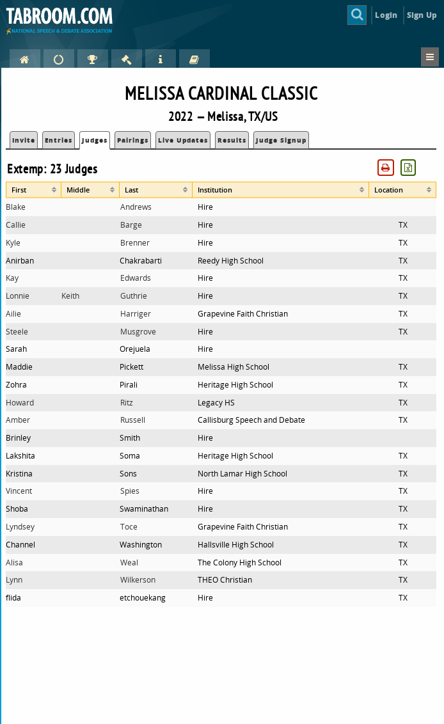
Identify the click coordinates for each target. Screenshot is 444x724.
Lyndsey (20, 526)
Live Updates (183, 140)
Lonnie (17, 296)
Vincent (19, 491)
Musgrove (138, 331)
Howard (20, 402)
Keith (70, 296)
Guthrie (133, 296)
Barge (131, 225)
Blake (16, 207)
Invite (23, 140)
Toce (129, 526)
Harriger (135, 314)
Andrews (136, 207)
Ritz (126, 402)
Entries (58, 140)
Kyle (13, 243)
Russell (132, 420)
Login (386, 15)
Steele (17, 331)
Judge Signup (281, 140)
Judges (94, 140)
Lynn (14, 580)
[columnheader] (33, 190)
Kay (12, 278)
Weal (129, 562)
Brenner (135, 243)
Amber (18, 420)
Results (232, 140)
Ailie (13, 314)
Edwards (135, 278)
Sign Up (422, 15)
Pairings (132, 140)
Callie (16, 225)
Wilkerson (137, 580)
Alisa (14, 562)
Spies (129, 491)
